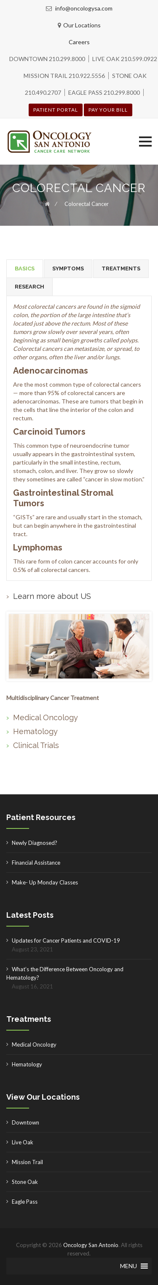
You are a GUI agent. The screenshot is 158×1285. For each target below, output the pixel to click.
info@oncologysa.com (83, 8)
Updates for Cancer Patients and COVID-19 (66, 940)
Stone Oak (25, 1181)
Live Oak (22, 1142)
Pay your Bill (108, 110)
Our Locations (82, 25)
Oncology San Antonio (90, 1245)
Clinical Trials (36, 745)
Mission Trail (27, 1162)
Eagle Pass (24, 1201)
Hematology (35, 731)
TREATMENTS (121, 268)
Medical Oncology (45, 717)
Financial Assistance (36, 862)
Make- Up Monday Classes (45, 882)
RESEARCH (29, 286)
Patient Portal (55, 110)
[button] (145, 141)
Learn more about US (52, 596)
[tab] (24, 268)
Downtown (25, 1122)
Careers (79, 41)
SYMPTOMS (68, 268)
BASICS (25, 268)
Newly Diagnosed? (34, 842)
